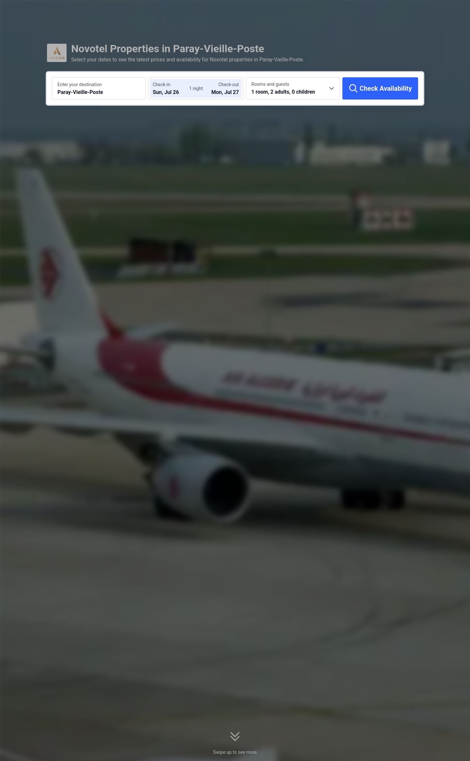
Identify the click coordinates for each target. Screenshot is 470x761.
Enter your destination (79, 84)
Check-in (161, 84)
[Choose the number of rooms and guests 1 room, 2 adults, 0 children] (292, 88)
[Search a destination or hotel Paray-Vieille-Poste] (99, 88)
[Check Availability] (380, 88)
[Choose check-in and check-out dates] (172, 88)
